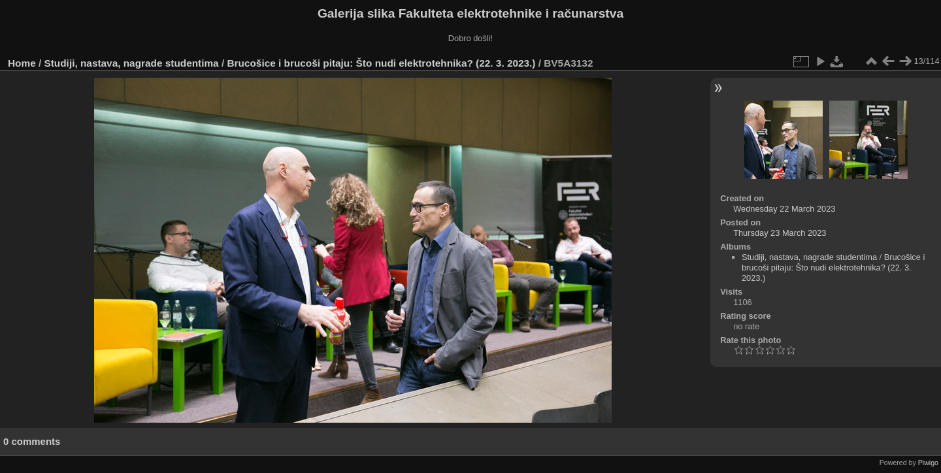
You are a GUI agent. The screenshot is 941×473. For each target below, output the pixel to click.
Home (22, 63)
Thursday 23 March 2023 (779, 233)
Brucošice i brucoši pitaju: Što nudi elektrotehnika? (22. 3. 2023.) (381, 63)
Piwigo (928, 462)
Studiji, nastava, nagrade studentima (131, 63)
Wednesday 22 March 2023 (784, 209)
